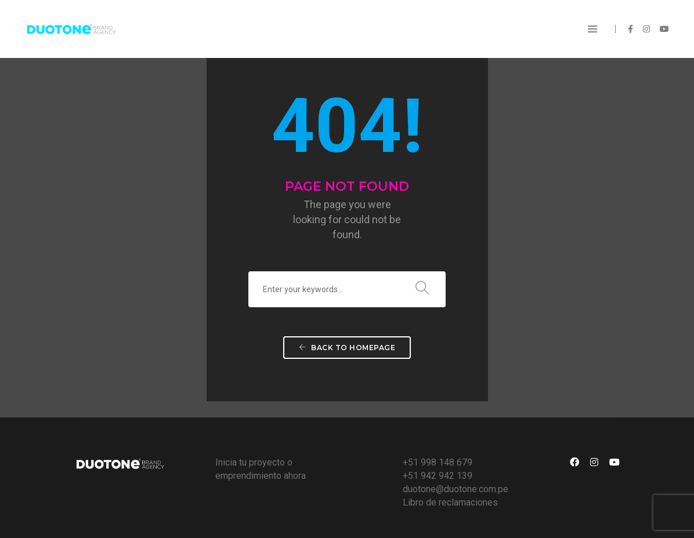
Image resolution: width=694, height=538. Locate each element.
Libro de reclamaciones (450, 502)
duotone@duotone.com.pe (455, 489)
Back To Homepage (347, 347)
